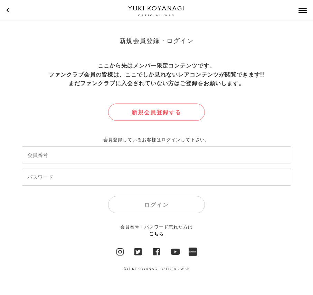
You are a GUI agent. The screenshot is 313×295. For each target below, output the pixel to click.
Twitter (138, 251)
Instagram (120, 251)
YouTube (175, 251)
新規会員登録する (156, 112)
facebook (156, 251)
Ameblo (193, 251)
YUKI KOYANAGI (156, 11)
